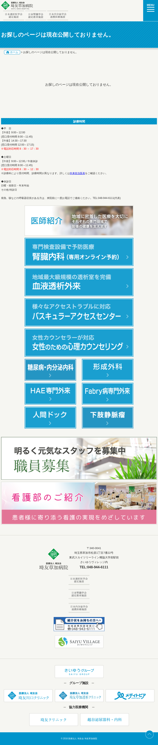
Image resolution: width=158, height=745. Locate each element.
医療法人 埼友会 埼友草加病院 (82, 738)
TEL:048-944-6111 (94, 567)
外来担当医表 (77, 173)
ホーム (14, 52)
